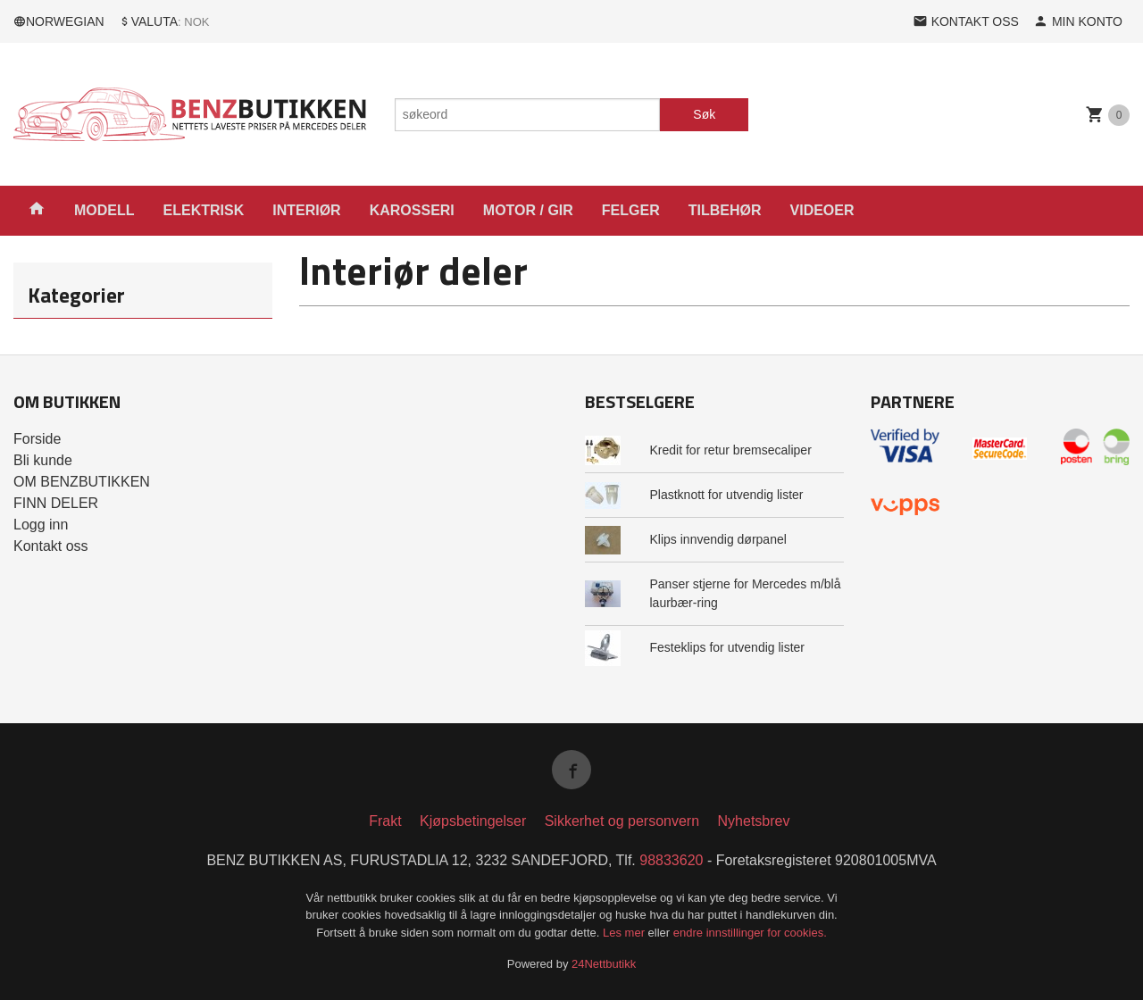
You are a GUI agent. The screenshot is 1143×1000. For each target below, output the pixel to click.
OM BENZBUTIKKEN (81, 481)
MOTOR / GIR (528, 210)
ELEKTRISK (204, 210)
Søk (704, 114)
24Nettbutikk (604, 964)
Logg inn (40, 524)
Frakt (385, 821)
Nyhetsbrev (754, 821)
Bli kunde (42, 460)
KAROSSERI (412, 210)
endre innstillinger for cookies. (750, 932)
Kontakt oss (50, 546)
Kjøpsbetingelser (473, 821)
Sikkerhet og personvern (622, 821)
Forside (37, 438)
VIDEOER (822, 210)
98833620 (671, 860)
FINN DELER (55, 503)
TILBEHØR (725, 210)
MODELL (104, 210)
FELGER (631, 210)
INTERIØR (306, 210)
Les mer (625, 932)
